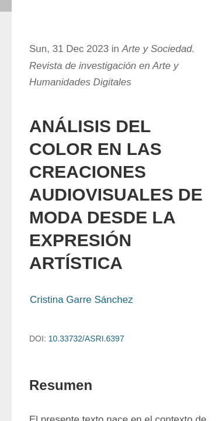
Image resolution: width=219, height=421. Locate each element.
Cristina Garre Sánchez (81, 299)
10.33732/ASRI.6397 (86, 338)
